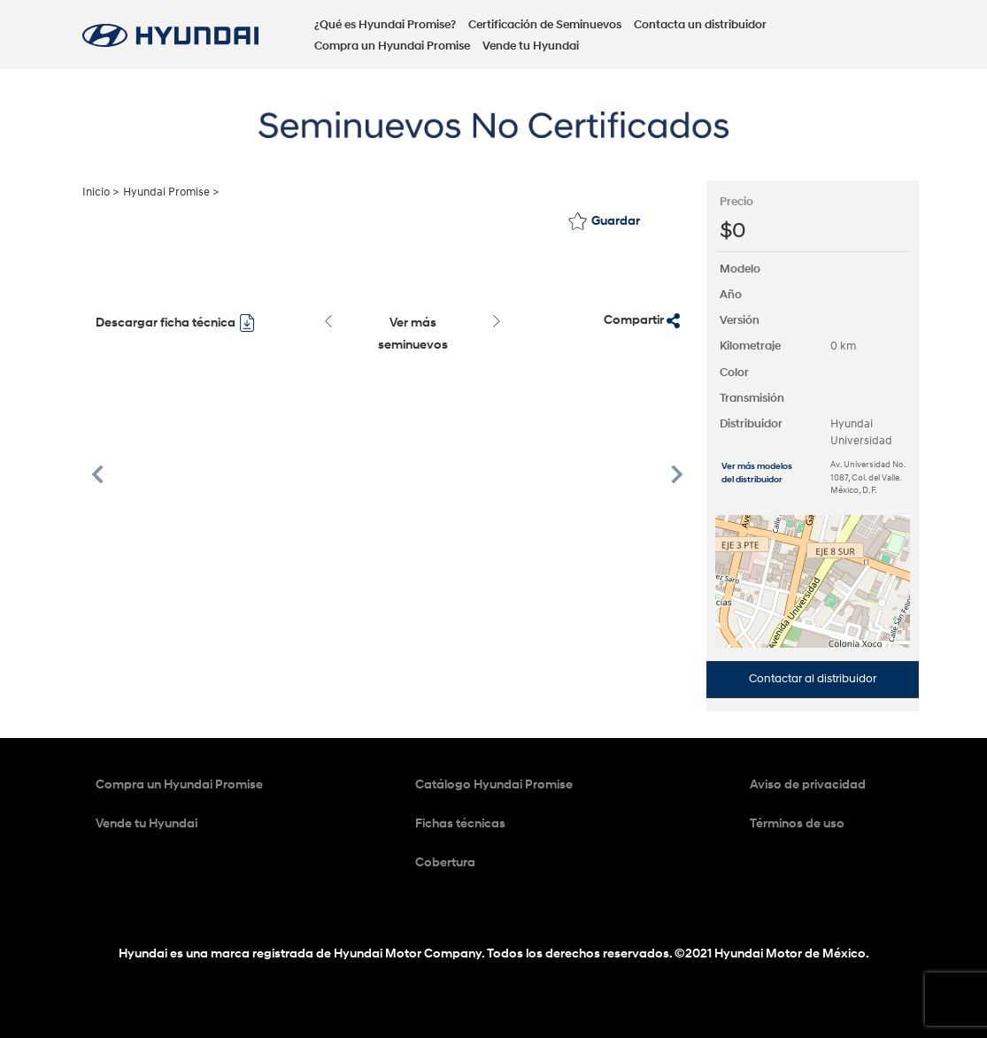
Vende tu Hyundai (530, 46)
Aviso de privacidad (808, 784)
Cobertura (445, 862)
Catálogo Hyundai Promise (494, 784)
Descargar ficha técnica (176, 323)
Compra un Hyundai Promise (392, 46)
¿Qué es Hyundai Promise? (385, 25)
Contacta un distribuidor (700, 25)
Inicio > (100, 192)
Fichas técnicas (460, 823)
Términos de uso (797, 823)
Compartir (642, 320)
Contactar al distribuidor (812, 679)
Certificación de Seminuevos (544, 25)
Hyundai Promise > (171, 192)
